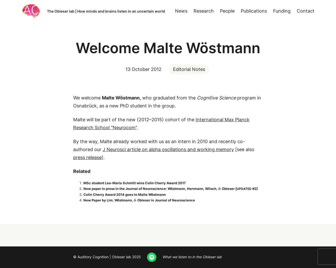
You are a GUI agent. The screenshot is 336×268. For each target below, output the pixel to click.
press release (87, 157)
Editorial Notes (189, 69)
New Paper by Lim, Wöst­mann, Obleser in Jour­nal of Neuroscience (139, 200)
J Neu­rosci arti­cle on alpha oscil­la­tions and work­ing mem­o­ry (168, 149)
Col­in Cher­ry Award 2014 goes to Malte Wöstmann (124, 194)
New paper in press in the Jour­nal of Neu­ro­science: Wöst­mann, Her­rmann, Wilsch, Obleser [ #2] (170, 189)
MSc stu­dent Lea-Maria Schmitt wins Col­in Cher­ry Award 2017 (134, 183)
